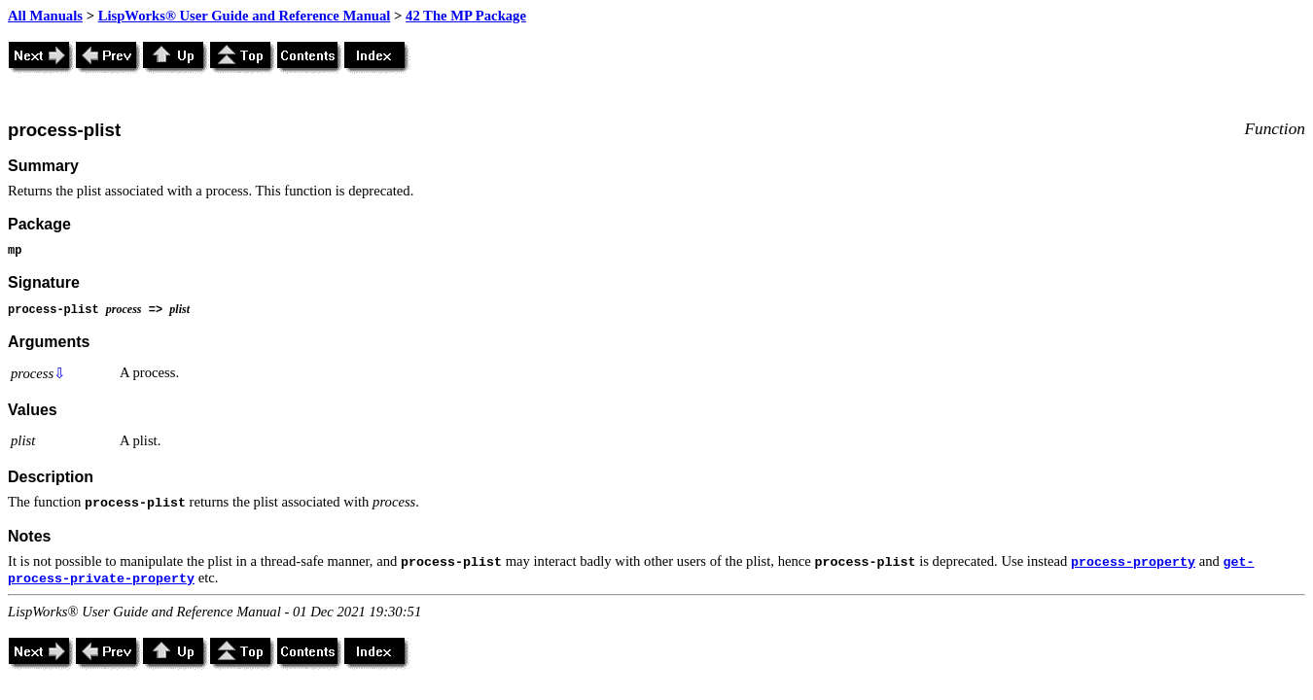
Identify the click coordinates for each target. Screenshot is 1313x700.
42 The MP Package (466, 15)
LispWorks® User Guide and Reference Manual (244, 15)
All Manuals (45, 15)
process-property (1133, 562)
